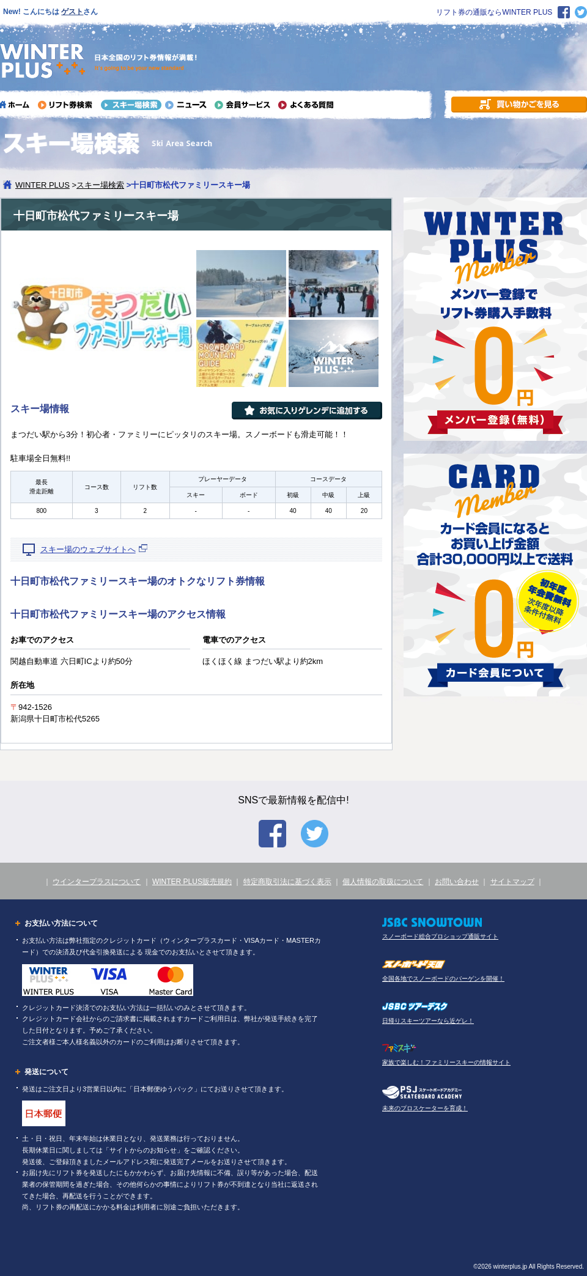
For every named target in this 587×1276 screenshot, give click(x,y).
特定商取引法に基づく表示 (287, 881)
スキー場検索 (100, 185)
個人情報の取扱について (382, 881)
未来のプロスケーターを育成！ (425, 1108)
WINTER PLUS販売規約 (192, 881)
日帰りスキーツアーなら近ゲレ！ (428, 1020)
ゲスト (72, 11)
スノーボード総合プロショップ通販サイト (440, 936)
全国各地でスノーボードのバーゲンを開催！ (443, 978)
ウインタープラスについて (97, 881)
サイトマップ (512, 881)
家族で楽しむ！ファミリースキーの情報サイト (446, 1062)
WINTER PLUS (42, 185)
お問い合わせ (457, 881)
